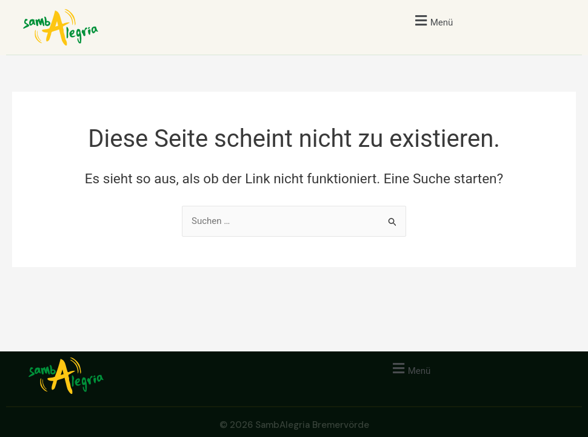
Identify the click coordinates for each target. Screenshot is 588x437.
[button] (432, 20)
